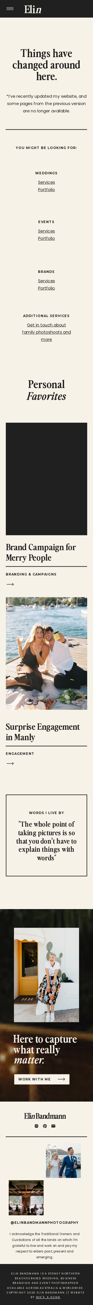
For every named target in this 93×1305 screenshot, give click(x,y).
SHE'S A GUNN (48, 1297)
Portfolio (46, 288)
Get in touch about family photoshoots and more (46, 332)
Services (46, 281)
